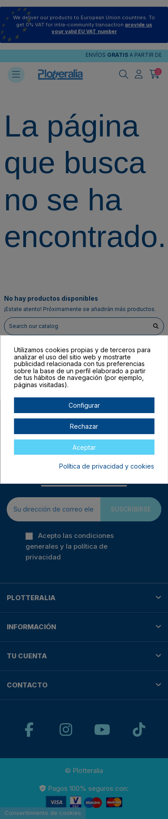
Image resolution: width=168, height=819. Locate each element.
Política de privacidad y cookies (106, 466)
